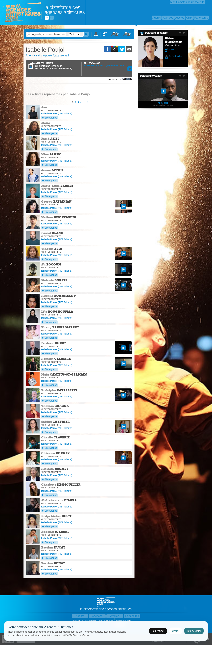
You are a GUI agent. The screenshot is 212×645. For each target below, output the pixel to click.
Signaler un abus (106, 620)
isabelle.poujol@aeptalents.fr (104, 65)
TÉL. (92, 63)
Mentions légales (123, 620)
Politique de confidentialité (84, 620)
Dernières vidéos (151, 76)
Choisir (175, 631)
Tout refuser (158, 631)
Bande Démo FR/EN (163, 105)
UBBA (172, 49)
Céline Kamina (175, 56)
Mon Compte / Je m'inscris (185, 2)
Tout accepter (194, 631)
